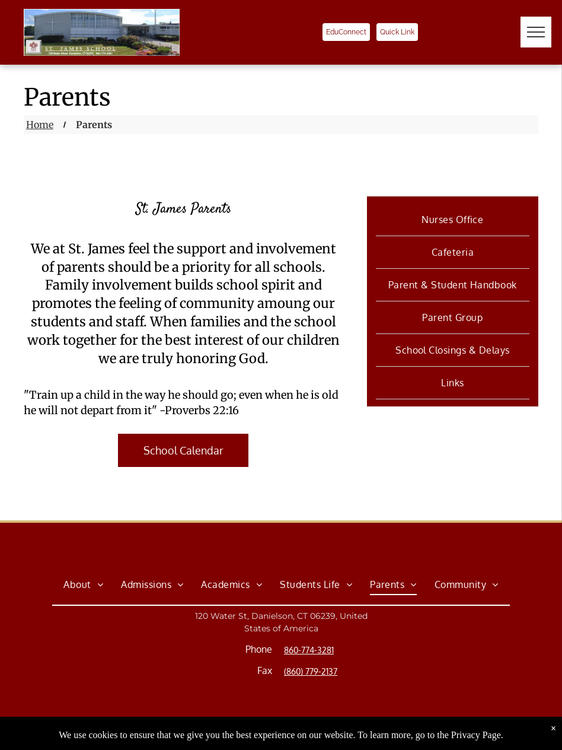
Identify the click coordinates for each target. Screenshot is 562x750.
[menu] (536, 32)
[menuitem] (452, 220)
